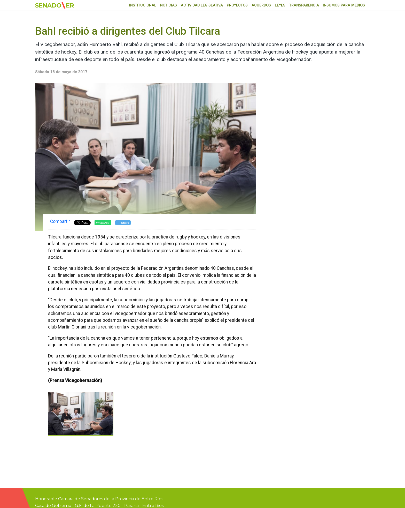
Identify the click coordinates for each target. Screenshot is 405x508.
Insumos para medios (344, 5)
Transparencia (304, 5)
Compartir (60, 221)
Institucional (142, 5)
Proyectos (237, 5)
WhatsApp (102, 222)
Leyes (280, 5)
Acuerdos (261, 5)
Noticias (168, 5)
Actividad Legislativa (202, 5)
